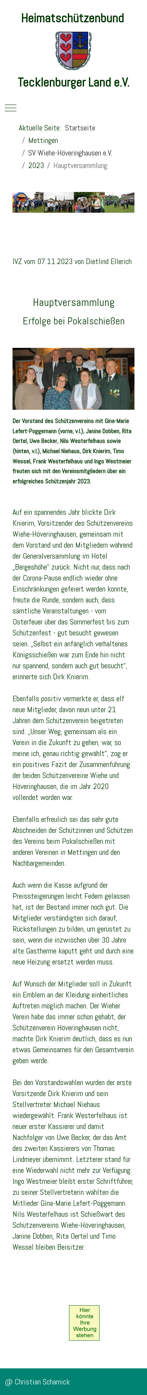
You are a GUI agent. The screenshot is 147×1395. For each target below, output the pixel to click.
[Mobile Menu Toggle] (10, 108)
